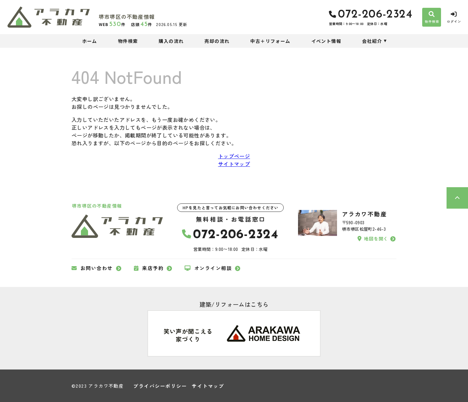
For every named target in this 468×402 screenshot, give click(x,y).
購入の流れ (171, 41)
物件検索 (128, 41)
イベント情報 (326, 41)
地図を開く (373, 238)
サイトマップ (234, 164)
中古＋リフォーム (270, 41)
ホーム (89, 41)
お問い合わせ (92, 268)
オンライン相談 (208, 268)
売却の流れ (216, 41)
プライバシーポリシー (160, 385)
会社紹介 (372, 41)
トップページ (234, 156)
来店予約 (149, 268)
